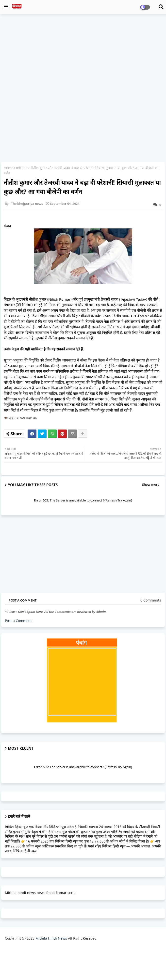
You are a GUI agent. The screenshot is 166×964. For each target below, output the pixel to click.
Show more (150, 484)
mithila (22, 167)
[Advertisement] (83, 53)
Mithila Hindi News (51, 938)
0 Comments (150, 600)
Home (8, 167)
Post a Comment (18, 620)
